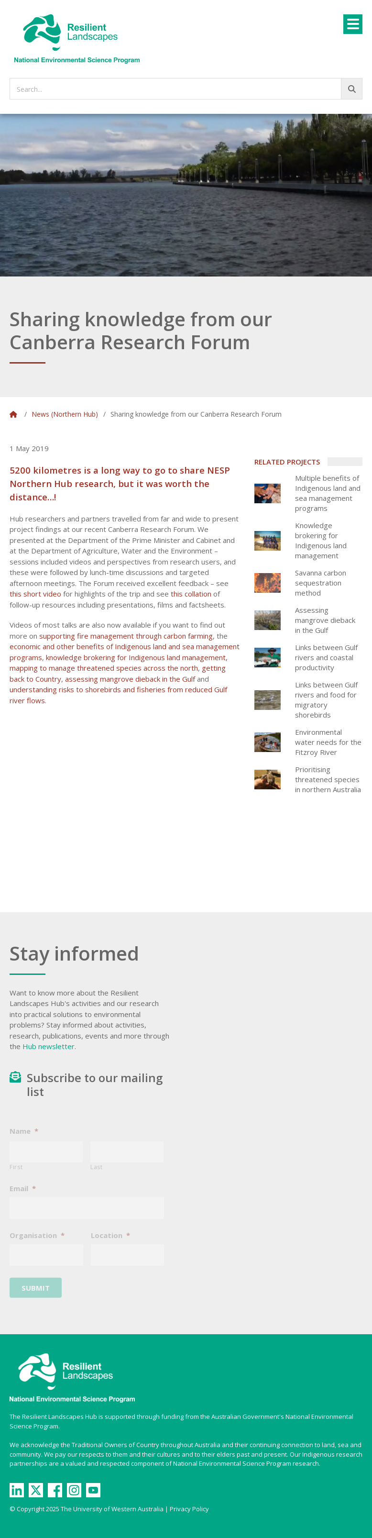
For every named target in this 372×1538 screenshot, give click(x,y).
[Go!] (351, 89)
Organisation (37, 1242)
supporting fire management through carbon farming (126, 636)
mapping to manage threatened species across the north (104, 668)
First (16, 1174)
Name (24, 1137)
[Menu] (352, 24)
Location (110, 1242)
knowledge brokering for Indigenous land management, (137, 657)
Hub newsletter (48, 1046)
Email (23, 1195)
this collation (191, 593)
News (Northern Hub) (65, 414)
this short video (35, 593)
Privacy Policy (189, 1509)
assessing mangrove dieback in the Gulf (130, 679)
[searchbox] (186, 89)
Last (96, 1174)
